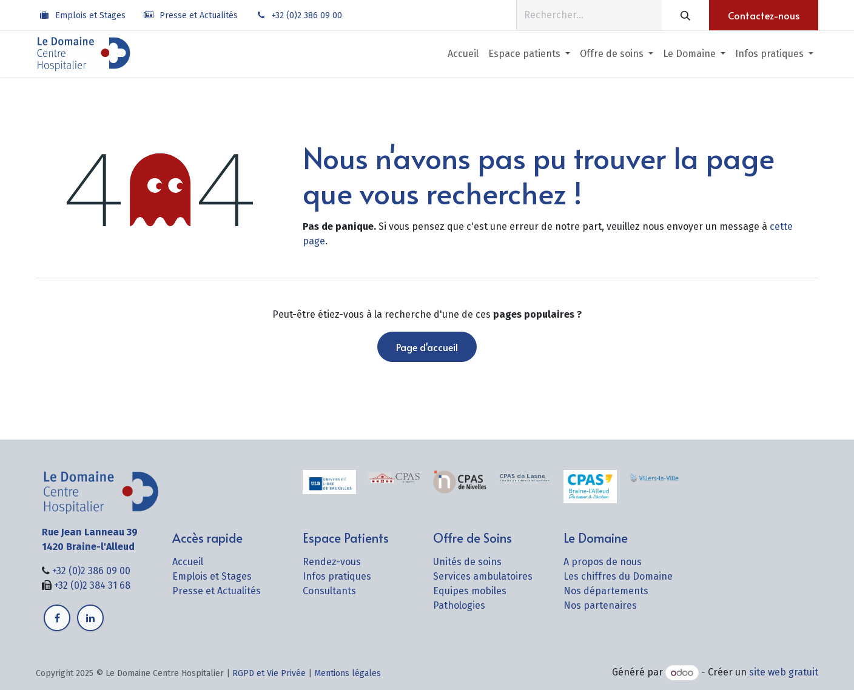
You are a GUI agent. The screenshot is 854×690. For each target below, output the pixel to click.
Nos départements (605, 591)
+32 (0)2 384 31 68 (92, 585)
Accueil (187, 562)
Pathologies (459, 605)
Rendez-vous (332, 562)
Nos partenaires (600, 605)
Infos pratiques (337, 576)
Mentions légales (347, 673)
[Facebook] (57, 618)
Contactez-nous (763, 15)
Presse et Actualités (199, 15)
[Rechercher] (685, 15)
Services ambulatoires (483, 576)
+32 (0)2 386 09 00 (307, 15)
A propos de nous (602, 562)
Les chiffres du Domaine (618, 576)
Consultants (329, 591)
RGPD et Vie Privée (269, 673)
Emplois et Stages (90, 15)
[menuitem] (463, 54)
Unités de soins (467, 562)
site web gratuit (783, 672)
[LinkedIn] (90, 618)
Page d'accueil (427, 346)
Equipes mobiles (469, 591)
